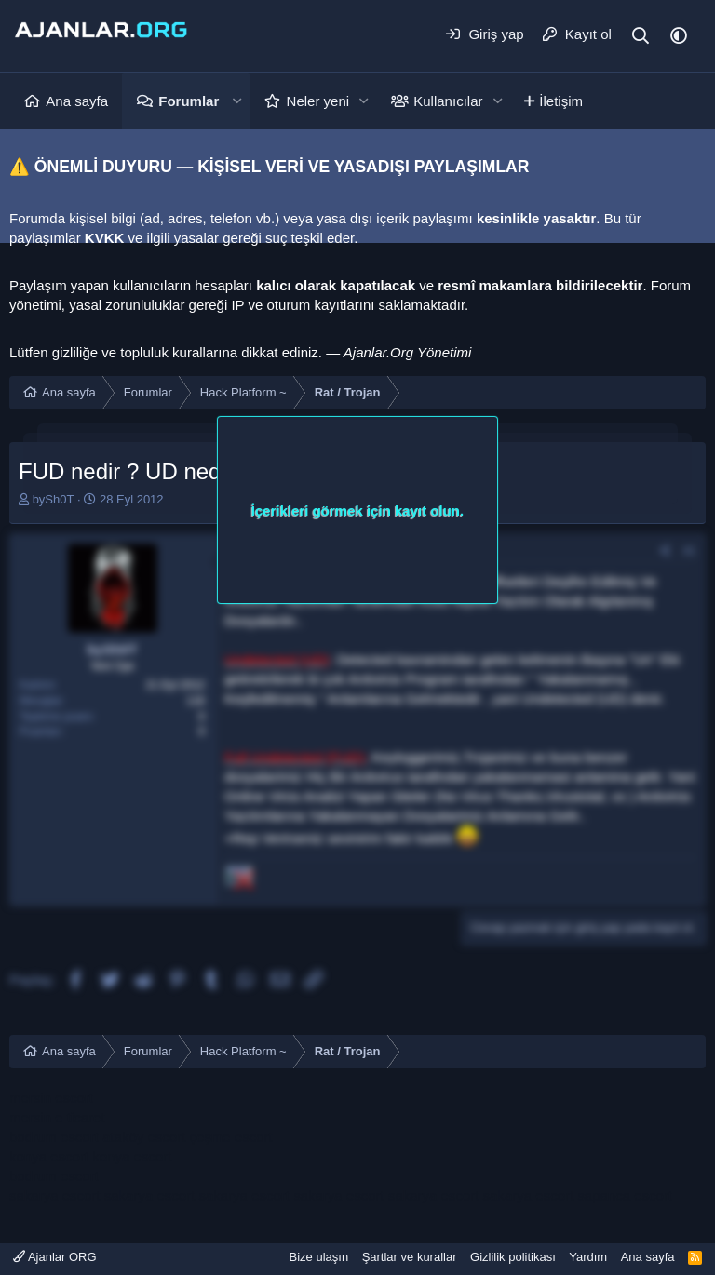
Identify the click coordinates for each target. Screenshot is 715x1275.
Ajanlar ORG (55, 1257)
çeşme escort (230, 1137)
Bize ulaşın (319, 1257)
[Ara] (641, 36)
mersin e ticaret (57, 1117)
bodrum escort (54, 1137)
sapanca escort (624, 1195)
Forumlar (188, 101)
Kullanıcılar (447, 101)
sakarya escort (55, 1195)
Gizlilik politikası (513, 1257)
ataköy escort (143, 1137)
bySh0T (53, 499)
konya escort (48, 1156)
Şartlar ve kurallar (409, 1257)
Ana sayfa (77, 101)
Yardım (588, 1257)
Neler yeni (318, 101)
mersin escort (51, 1098)
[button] (236, 101)
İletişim (561, 101)
